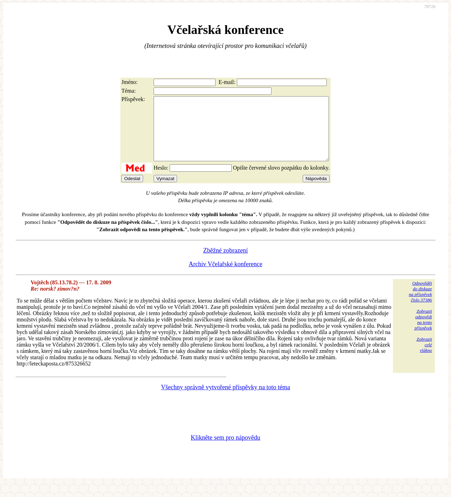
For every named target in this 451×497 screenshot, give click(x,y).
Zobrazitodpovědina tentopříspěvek (423, 332)
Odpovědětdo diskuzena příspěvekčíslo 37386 (420, 304)
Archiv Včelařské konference (225, 276)
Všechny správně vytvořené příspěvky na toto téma (225, 399)
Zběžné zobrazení (225, 263)
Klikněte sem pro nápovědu (225, 450)
